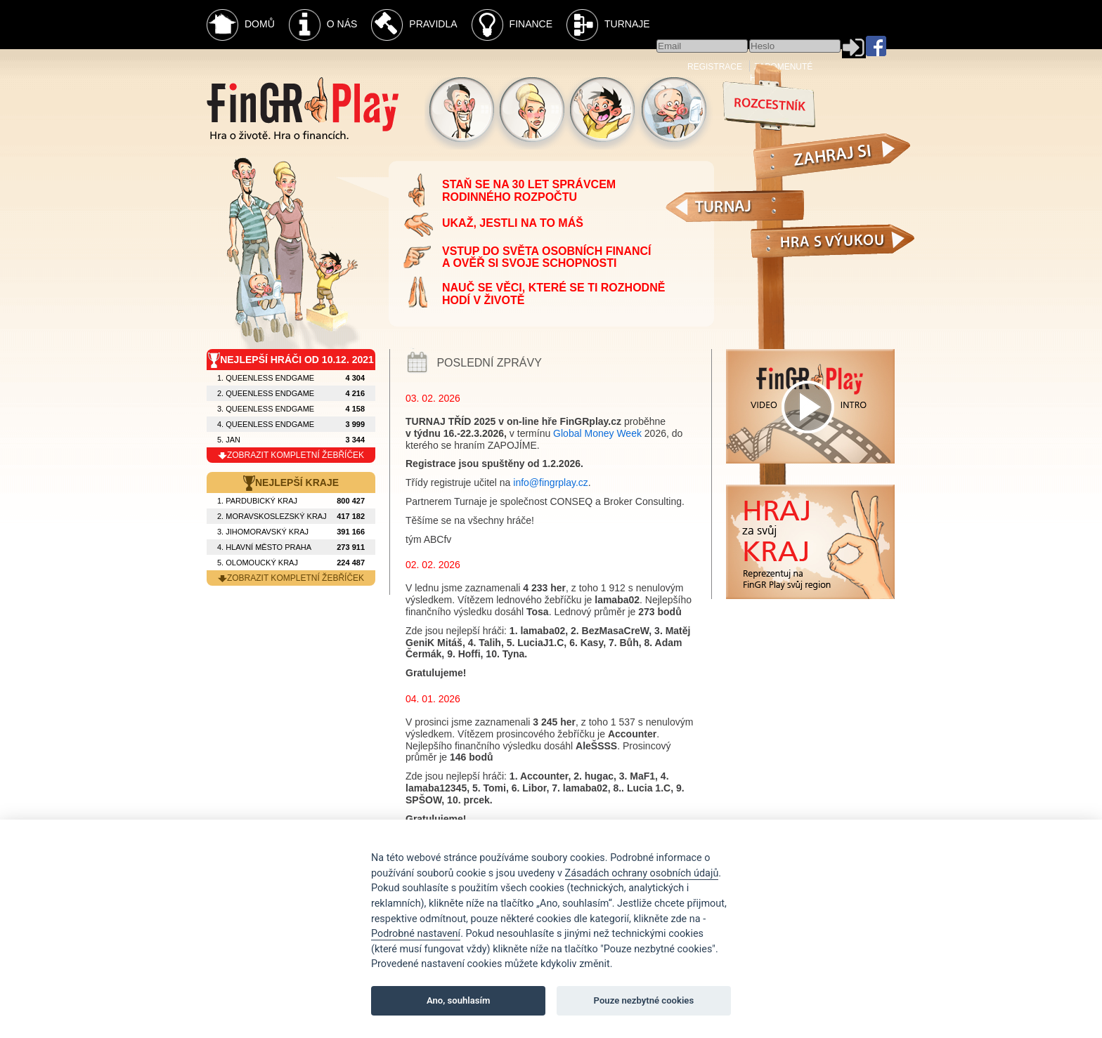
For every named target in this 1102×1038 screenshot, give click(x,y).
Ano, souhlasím (459, 1000)
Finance (512, 25)
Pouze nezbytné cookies (644, 1000)
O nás (323, 25)
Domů (241, 25)
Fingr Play (302, 108)
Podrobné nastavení (415, 934)
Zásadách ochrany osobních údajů (642, 873)
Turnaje (608, 25)
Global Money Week (597, 433)
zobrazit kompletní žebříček (291, 455)
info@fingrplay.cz (550, 482)
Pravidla (414, 25)
